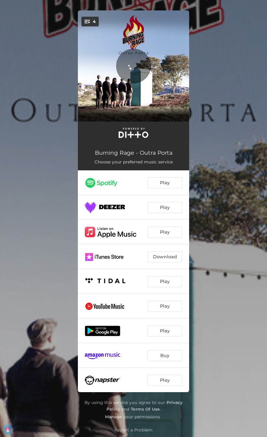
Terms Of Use (145, 409)
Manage (113, 416)
